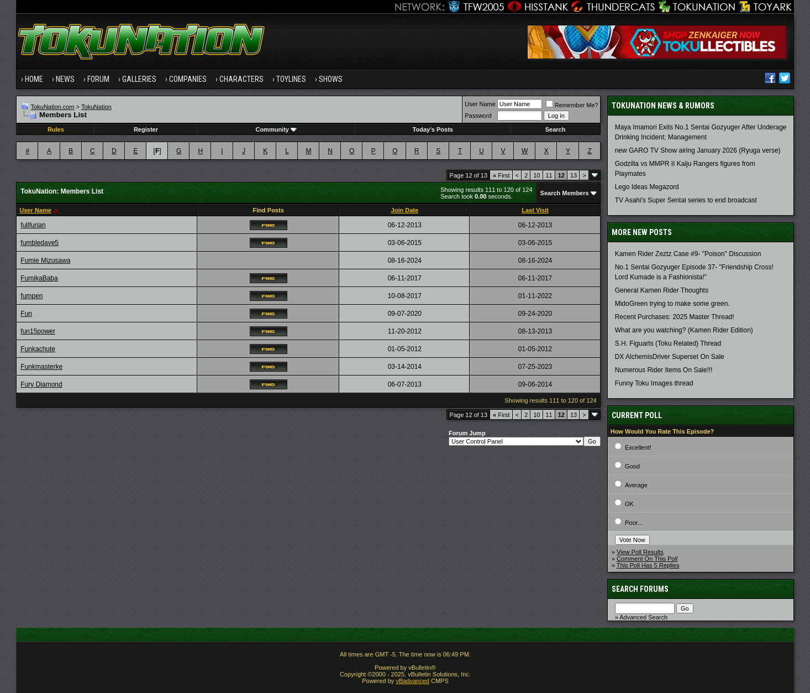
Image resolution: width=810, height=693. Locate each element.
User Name (480, 104)
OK (629, 504)
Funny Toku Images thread (654, 383)
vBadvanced (412, 681)
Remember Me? (572, 105)
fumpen (31, 296)
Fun (26, 313)
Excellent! (638, 447)
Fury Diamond (41, 384)
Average (636, 485)
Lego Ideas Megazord (647, 187)
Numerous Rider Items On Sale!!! (664, 370)
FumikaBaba (38, 278)
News (65, 79)
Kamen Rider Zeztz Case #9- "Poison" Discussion (688, 254)
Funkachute (37, 349)
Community (276, 129)
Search (555, 129)
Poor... (634, 522)
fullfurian (32, 225)
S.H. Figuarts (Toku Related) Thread (668, 343)
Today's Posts (433, 129)
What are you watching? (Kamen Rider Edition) (684, 330)
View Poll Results (640, 552)
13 (573, 175)
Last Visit (535, 210)
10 (536, 175)
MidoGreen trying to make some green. (672, 304)
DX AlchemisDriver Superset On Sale (669, 357)
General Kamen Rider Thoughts (661, 290)
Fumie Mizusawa (45, 260)
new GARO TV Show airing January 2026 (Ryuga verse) (698, 150)
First (501, 175)
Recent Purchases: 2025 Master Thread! (674, 317)
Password (478, 115)
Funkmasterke (41, 367)
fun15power (37, 331)
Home (34, 79)
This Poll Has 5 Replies (648, 565)
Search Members (564, 193)
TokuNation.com (53, 106)
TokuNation (96, 106)
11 (549, 175)
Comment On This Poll (647, 558)
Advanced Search (643, 617)
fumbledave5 (39, 243)
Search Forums (640, 589)
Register (146, 129)
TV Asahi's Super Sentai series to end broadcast (686, 200)
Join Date (405, 210)
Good (632, 466)
